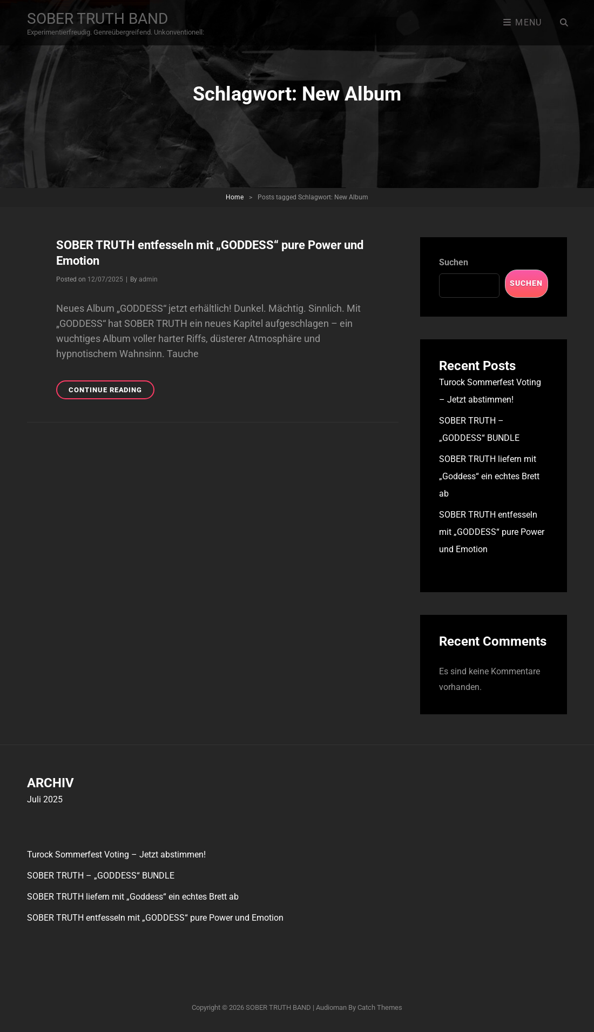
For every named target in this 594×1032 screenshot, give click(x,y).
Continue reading (111, 391)
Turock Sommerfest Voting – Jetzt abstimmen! (116, 854)
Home (235, 197)
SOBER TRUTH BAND (97, 19)
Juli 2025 (45, 799)
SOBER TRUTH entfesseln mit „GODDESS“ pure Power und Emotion (491, 532)
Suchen (453, 262)
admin (148, 279)
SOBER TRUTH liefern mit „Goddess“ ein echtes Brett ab (489, 476)
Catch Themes (379, 1007)
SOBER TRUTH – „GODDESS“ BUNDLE (100, 875)
